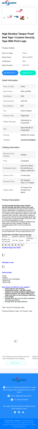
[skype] (19, 412)
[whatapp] (15, 412)
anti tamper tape (26, 311)
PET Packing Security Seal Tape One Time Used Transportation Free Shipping (15, 357)
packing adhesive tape (10, 311)
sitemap (17, 420)
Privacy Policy (9, 420)
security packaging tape (15, 307)
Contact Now (26, 73)
